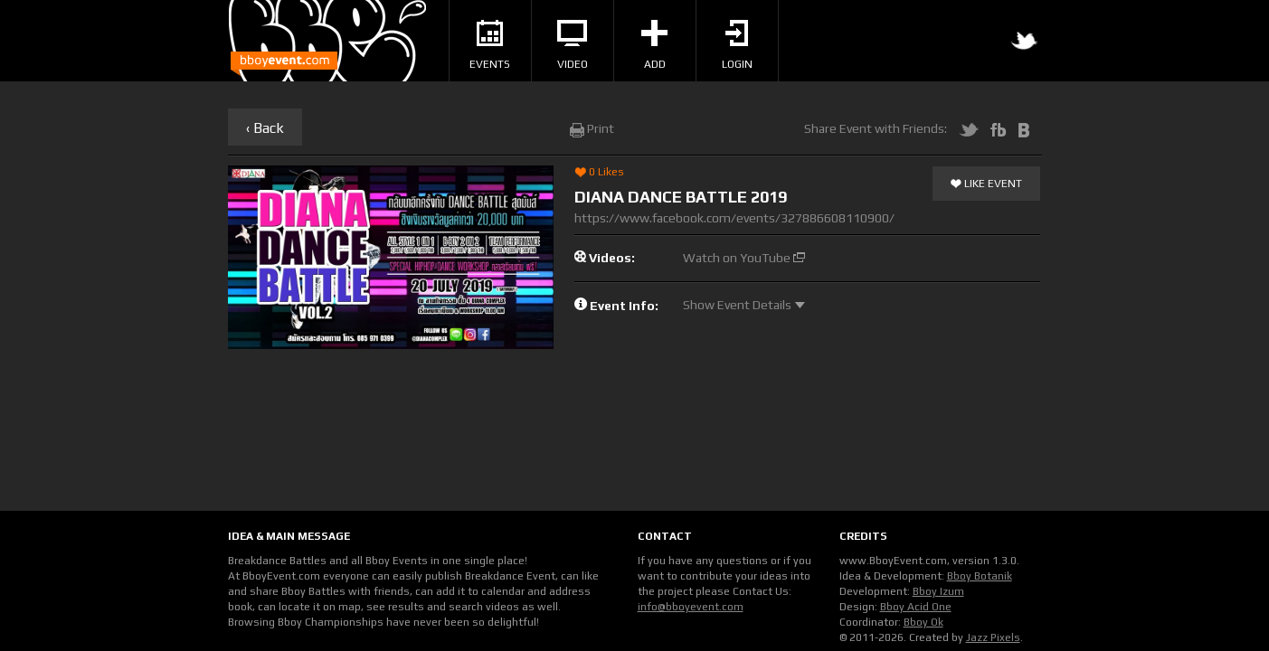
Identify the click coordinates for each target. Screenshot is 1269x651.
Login (737, 45)
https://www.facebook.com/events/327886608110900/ (734, 218)
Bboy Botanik (979, 576)
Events (489, 45)
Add (654, 45)
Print (592, 128)
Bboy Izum (938, 591)
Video (572, 45)
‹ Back (265, 128)
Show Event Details (744, 304)
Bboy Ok (923, 622)
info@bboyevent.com (690, 606)
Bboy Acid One (916, 606)
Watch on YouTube (744, 257)
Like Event (986, 184)
